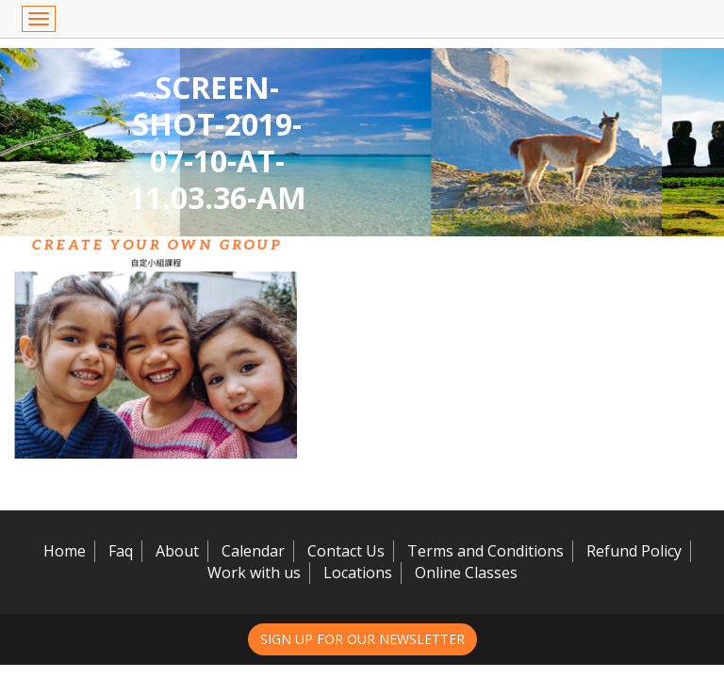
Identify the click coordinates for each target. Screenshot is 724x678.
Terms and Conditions (485, 551)
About (177, 551)
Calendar (253, 551)
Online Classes (466, 572)
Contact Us (346, 551)
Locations (357, 572)
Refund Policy (634, 551)
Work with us (254, 572)
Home (64, 551)
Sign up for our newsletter (362, 639)
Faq (120, 551)
